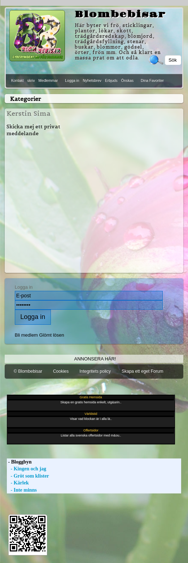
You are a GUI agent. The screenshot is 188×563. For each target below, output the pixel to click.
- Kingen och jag (26, 468)
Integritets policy (95, 371)
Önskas (127, 81)
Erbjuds (111, 81)
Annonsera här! (95, 359)
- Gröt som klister (28, 476)
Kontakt (17, 81)
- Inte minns (22, 490)
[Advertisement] (94, 204)
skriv (31, 81)
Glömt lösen (51, 335)
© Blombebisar (28, 371)
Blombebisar (120, 14)
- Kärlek (18, 483)
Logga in (72, 81)
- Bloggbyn (19, 462)
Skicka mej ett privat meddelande (33, 130)
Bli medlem (26, 335)
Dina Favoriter (152, 81)
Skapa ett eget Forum (142, 371)
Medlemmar (48, 81)
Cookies (61, 371)
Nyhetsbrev (92, 81)
